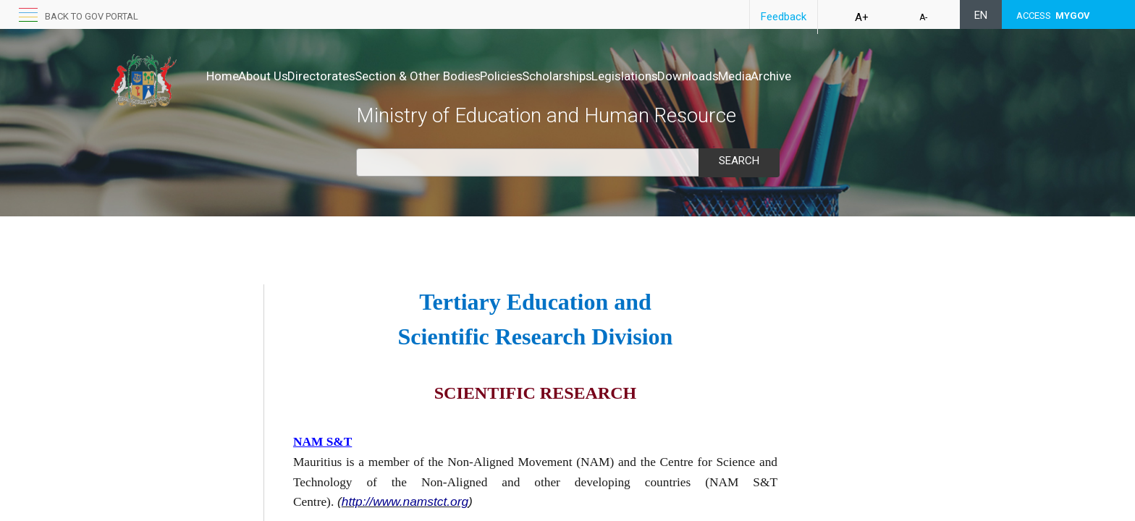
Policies (562, 76)
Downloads (794, 76)
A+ (862, 17)
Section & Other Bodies (463, 76)
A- (923, 17)
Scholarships (633, 76)
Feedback (783, 16)
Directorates (352, 76)
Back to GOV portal (91, 16)
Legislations (716, 76)
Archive (907, 76)
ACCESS (1053, 15)
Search (739, 160)
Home (222, 76)
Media (856, 76)
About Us (278, 76)
